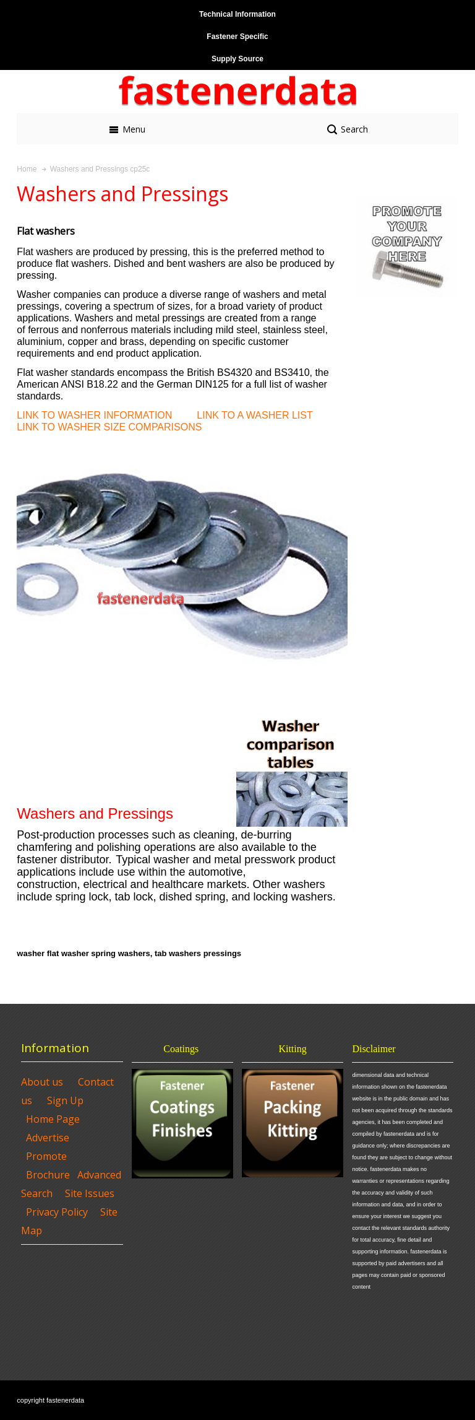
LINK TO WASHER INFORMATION (94, 415)
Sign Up (65, 1100)
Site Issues (89, 1193)
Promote (46, 1156)
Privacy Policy (57, 1212)
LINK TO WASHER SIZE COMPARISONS (109, 427)
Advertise (47, 1137)
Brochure (48, 1175)
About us (42, 1082)
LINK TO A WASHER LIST (254, 415)
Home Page (53, 1119)
